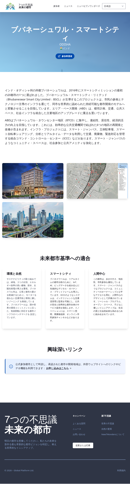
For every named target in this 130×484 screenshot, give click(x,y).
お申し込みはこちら (58, 368)
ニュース (77, 428)
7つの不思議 (26, 6)
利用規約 (121, 470)
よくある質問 (79, 423)
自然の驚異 (106, 428)
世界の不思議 (107, 423)
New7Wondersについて (112, 434)
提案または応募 (83, 445)
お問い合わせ (79, 434)
